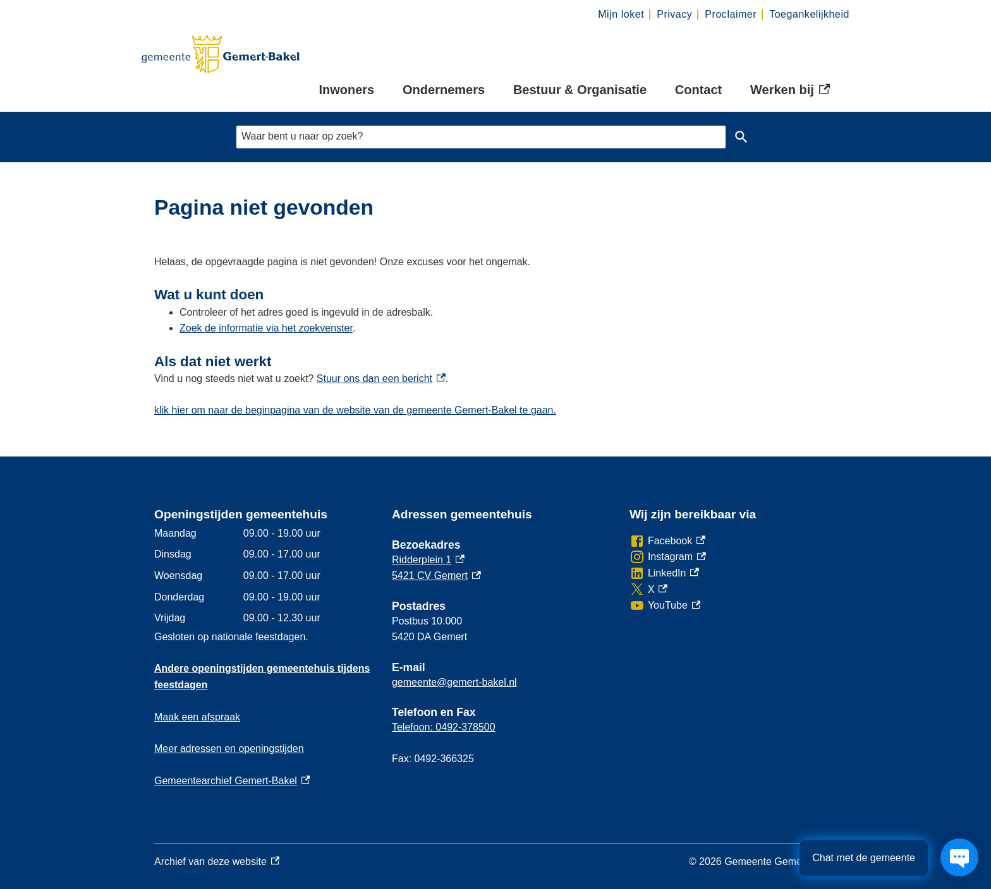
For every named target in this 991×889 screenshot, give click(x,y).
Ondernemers (444, 90)
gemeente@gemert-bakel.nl (454, 682)
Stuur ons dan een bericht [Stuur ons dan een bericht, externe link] (381, 378)
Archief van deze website (216, 862)
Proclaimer (731, 14)
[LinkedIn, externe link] (664, 573)
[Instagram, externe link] (667, 557)
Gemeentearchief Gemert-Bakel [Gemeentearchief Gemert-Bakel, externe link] (232, 780)
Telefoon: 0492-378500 (443, 727)
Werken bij (790, 90)
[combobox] (481, 137)
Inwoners (346, 90)
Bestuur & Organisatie (580, 90)
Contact (698, 90)
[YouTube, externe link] (664, 605)
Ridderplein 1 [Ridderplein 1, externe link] (428, 559)
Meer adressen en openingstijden (229, 748)
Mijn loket (621, 14)
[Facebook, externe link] (667, 541)
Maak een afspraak (197, 717)
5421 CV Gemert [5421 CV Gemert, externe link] (436, 575)
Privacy (674, 14)
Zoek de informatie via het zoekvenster (266, 328)
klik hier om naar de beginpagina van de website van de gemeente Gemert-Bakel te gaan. (355, 410)
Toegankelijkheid (809, 14)
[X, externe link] (648, 590)
